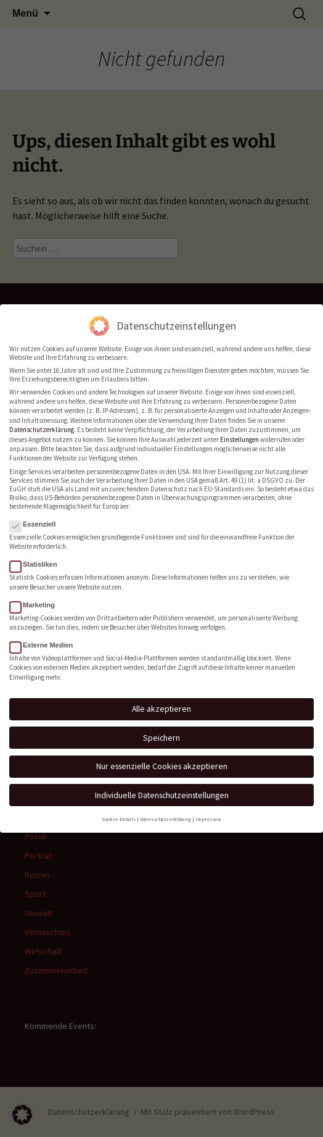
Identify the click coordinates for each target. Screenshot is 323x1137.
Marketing (36, 597)
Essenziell (36, 517)
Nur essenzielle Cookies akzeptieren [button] (161, 759)
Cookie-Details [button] (119, 812)
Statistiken (37, 557)
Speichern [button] (161, 730)
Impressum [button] (208, 812)
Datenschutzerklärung (41, 423)
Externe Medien (45, 638)
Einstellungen (239, 432)
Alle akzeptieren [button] (161, 701)
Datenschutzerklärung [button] (165, 812)
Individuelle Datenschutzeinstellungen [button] (162, 787)
